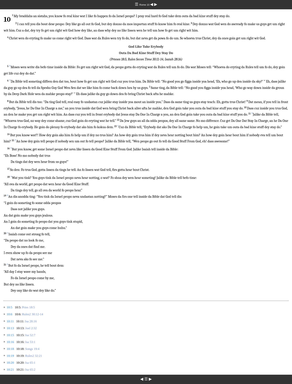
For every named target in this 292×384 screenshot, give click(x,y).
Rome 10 (144, 4)
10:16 (10, 342)
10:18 (10, 349)
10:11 (10, 321)
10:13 (10, 328)
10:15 (10, 335)
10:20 (10, 362)
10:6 (9, 314)
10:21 (10, 369)
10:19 (10, 356)
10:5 (9, 307)
